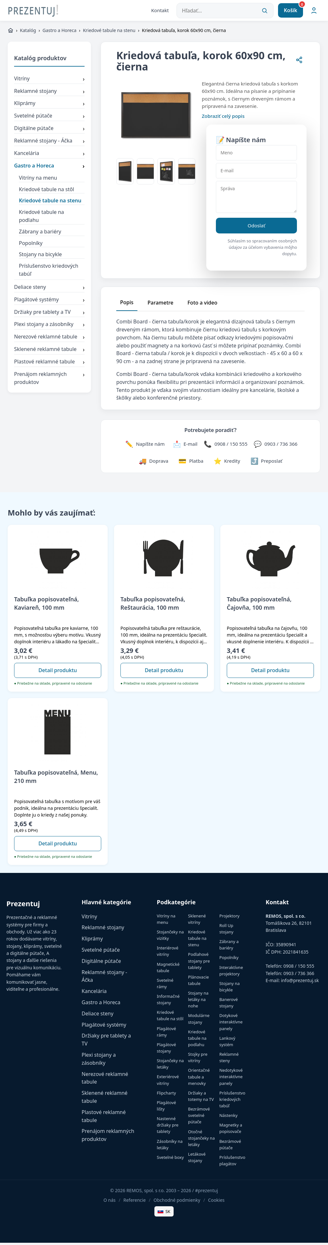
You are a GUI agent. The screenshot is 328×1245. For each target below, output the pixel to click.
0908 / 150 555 (298, 968)
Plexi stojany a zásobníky (49, 326)
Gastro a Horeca (60, 32)
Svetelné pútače (49, 118)
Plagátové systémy (49, 302)
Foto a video (202, 304)
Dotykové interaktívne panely (231, 1024)
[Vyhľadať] (264, 11)
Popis (127, 304)
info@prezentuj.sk (300, 983)
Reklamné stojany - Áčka (49, 143)
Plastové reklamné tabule (49, 364)
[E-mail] (256, 173)
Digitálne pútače (49, 130)
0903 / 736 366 (298, 975)
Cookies (216, 1202)
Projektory (229, 918)
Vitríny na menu (38, 179)
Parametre (161, 304)
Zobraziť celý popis (223, 118)
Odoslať (256, 227)
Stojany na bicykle (40, 256)
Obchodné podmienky (176, 1202)
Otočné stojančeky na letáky (201, 1140)
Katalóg (28, 32)
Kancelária (49, 155)
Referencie (134, 1202)
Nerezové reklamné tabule (49, 339)
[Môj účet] (314, 11)
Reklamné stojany (49, 93)
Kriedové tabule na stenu (109, 32)
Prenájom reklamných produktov (49, 380)
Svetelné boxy (170, 1159)
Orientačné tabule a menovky (199, 1079)
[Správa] (256, 199)
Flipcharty (166, 1095)
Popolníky (31, 244)
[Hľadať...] (225, 11)
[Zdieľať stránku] (299, 62)
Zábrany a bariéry (40, 233)
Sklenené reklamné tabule (49, 351)
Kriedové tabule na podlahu (41, 218)
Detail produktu (57, 672)
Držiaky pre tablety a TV (49, 314)
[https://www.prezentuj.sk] (10, 33)
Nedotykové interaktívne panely (231, 1079)
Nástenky (228, 1117)
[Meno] (256, 155)
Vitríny (49, 81)
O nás (109, 1202)
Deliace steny (49, 289)
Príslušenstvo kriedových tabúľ (48, 272)
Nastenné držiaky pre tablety (168, 1127)
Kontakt (160, 11)
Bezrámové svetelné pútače (199, 1117)
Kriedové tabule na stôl (46, 191)
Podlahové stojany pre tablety (199, 963)
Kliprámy (49, 106)
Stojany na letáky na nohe (198, 1001)
